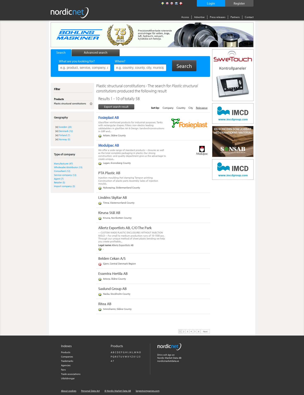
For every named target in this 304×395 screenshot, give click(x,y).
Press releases (217, 17)
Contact (249, 17)
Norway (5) (64, 139)
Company (168, 107)
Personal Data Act (90, 390)
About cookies (68, 390)
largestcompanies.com (148, 390)
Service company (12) (65, 174)
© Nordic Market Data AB (118, 390)
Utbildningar (68, 378)
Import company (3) (64, 186)
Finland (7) (64, 135)
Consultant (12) (62, 171)
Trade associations (71, 374)
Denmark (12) (66, 131)
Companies (67, 356)
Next (205, 331)
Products (65, 352)
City (191, 107)
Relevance (202, 107)
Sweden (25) (65, 126)
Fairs (63, 369)
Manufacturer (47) (63, 163)
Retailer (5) (59, 182)
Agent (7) (59, 178)
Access (185, 17)
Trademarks (67, 360)
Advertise (199, 17)
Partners (235, 17)
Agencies (66, 365)
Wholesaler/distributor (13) (68, 167)
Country (181, 107)
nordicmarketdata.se (168, 360)
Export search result (116, 107)
